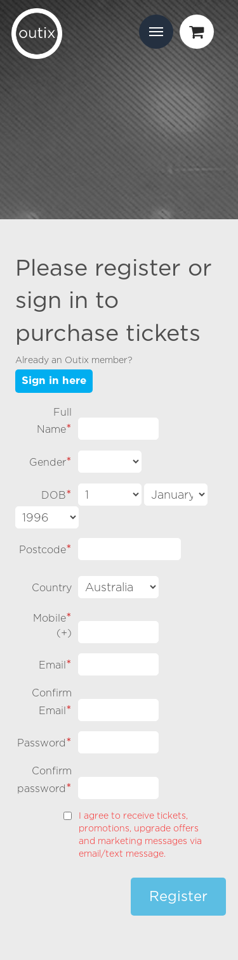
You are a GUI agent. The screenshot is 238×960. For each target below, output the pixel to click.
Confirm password (44, 779)
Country (52, 587)
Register (178, 897)
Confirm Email (52, 702)
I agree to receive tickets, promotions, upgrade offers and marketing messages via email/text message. (140, 834)
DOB (56, 494)
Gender (50, 461)
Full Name (54, 421)
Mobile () (52, 624)
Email (55, 663)
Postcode (45, 548)
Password (44, 741)
